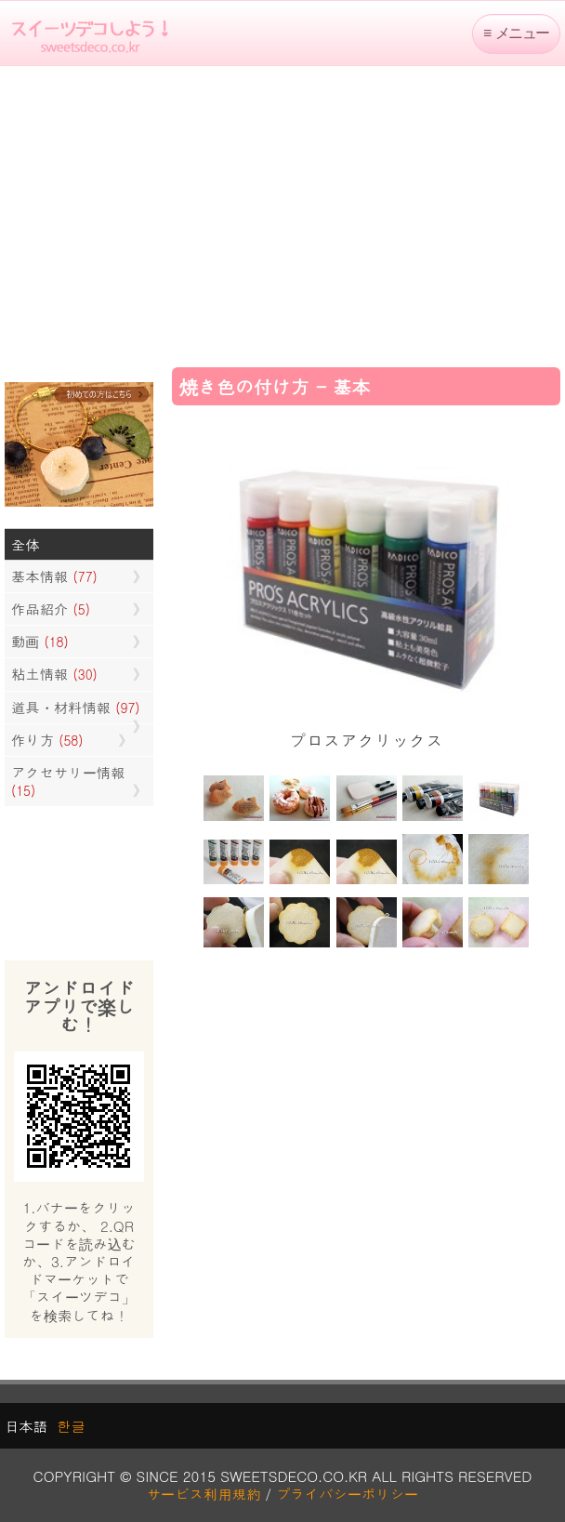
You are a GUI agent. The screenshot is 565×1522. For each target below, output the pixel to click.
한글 (71, 1426)
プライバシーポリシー (347, 1493)
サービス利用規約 (204, 1493)
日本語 (26, 1426)
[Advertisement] (282, 215)
